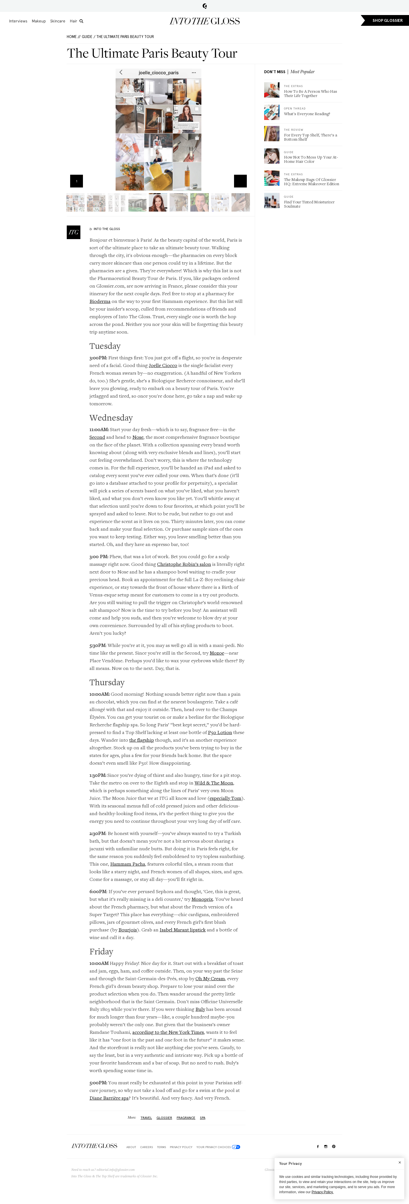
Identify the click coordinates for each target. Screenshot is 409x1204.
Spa (202, 1118)
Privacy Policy (181, 1147)
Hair (73, 21)
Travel (146, 1118)
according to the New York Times (168, 1032)
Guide (87, 37)
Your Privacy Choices (218, 1147)
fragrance (186, 1118)
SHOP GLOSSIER (388, 20)
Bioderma (99, 301)
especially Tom (225, 798)
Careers (146, 1147)
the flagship (141, 740)
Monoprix (202, 899)
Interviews (18, 21)
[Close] (399, 1162)
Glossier (204, 6)
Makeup (39, 21)
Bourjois (127, 929)
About (131, 1147)
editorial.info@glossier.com (116, 1170)
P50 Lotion (220, 732)
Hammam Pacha (127, 864)
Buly (200, 1009)
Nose (137, 437)
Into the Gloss (204, 21)
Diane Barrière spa (109, 1098)
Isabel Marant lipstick (183, 929)
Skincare (57, 21)
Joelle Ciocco (163, 365)
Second (97, 437)
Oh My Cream (210, 978)
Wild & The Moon (214, 782)
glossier (164, 1118)
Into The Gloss (107, 229)
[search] (81, 21)
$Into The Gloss (94, 1146)
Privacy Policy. (322, 1192)
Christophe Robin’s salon (184, 564)
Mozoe (217, 653)
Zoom (240, 181)
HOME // (74, 37)
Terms (161, 1147)
